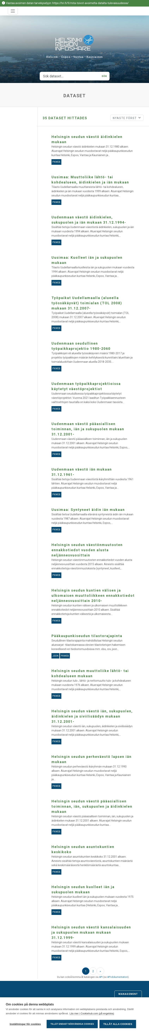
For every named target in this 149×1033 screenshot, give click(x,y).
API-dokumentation (117, 977)
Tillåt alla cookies (118, 1024)
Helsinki (52, 56)
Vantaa (78, 56)
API (101, 977)
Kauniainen (94, 56)
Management (128, 994)
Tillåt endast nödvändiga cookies (72, 1024)
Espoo (66, 56)
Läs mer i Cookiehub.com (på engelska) (91, 1013)
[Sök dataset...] (70, 76)
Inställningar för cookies (25, 1024)
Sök (104, 76)
